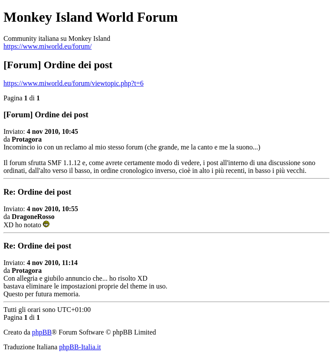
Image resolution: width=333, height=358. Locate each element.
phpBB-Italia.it (80, 347)
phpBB (42, 332)
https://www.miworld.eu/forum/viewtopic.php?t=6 (73, 83)
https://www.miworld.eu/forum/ (47, 46)
